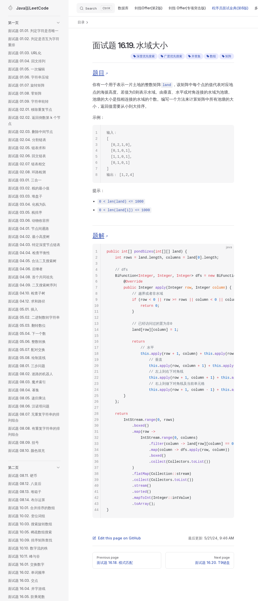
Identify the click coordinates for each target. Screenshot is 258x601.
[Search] (96, 8)
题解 (98, 235)
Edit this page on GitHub (116, 538)
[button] (34, 23)
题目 (98, 72)
